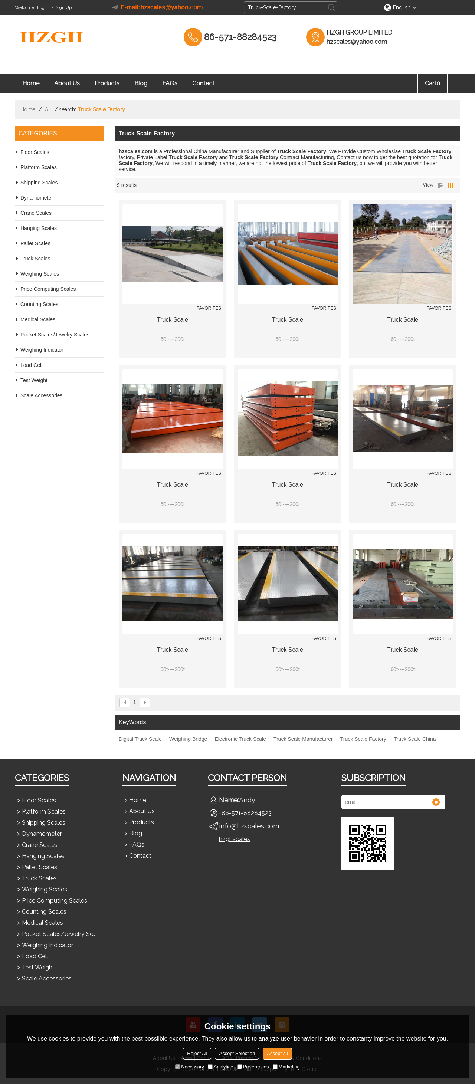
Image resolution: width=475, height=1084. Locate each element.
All (48, 109)
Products (107, 83)
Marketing (286, 1067)
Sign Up (64, 7)
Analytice (220, 1067)
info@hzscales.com (249, 826)
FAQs (169, 83)
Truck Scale (172, 319)
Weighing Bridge (188, 739)
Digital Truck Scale (140, 739)
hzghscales (234, 838)
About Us (67, 83)
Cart (432, 83)
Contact (203, 83)
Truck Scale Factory (363, 739)
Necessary (189, 1067)
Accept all (277, 1053)
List (440, 185)
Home (30, 83)
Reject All (197, 1053)
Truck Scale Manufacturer (303, 739)
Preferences (253, 1067)
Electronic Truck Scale (240, 739)
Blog (140, 83)
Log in (43, 7)
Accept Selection (237, 1053)
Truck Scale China (415, 739)
